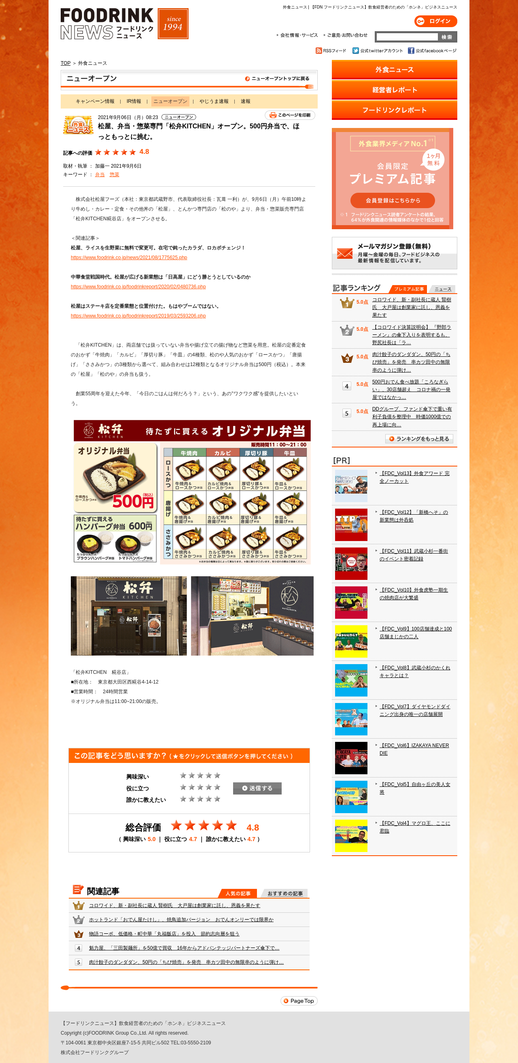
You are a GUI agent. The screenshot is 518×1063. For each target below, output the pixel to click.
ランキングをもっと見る (419, 438)
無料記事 (441, 289)
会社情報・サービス (298, 35)
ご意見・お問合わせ (345, 35)
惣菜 (114, 174)
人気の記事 (237, 893)
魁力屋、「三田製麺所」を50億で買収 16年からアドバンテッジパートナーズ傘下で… (184, 948)
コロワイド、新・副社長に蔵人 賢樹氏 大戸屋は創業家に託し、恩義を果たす (174, 905)
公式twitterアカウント (378, 50)
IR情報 (134, 101)
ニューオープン (189, 80)
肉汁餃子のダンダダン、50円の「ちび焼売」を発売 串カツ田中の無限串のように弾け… (186, 962)
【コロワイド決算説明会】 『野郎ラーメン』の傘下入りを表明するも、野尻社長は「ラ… (411, 334)
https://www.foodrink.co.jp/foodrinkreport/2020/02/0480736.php (138, 287)
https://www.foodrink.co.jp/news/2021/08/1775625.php (129, 257)
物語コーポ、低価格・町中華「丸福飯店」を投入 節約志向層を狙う (164, 934)
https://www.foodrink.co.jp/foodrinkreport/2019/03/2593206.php (138, 316)
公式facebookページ (431, 50)
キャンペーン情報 (95, 101)
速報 (246, 101)
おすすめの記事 (284, 893)
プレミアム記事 (407, 289)
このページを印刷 (290, 115)
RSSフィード (332, 50)
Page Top (299, 1000)
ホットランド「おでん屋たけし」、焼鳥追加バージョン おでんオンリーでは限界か (181, 919)
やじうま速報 (214, 101)
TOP (65, 63)
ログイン (435, 21)
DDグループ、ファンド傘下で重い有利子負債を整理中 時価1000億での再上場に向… (412, 416)
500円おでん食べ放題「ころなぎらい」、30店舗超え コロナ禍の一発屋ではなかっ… (411, 389)
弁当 (100, 174)
